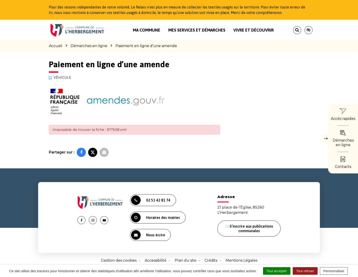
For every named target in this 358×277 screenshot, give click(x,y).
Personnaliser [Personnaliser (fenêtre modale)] (333, 271)
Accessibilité (155, 260)
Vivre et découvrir (253, 30)
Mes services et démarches (196, 30)
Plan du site (185, 260)
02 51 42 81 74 (150, 200)
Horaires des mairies (155, 217)
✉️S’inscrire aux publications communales (249, 228)
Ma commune (146, 30)
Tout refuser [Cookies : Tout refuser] (305, 271)
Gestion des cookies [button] (119, 260)
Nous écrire (148, 235)
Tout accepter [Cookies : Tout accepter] (276, 271)
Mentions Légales (241, 260)
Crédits (211, 260)
